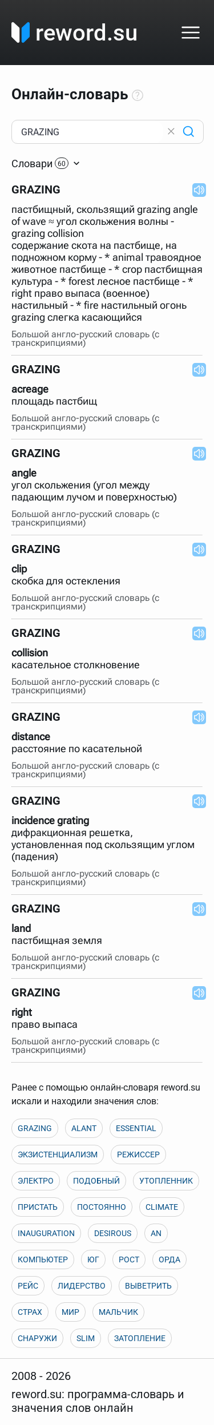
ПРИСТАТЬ (38, 1207)
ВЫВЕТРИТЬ (148, 1285)
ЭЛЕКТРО (36, 1180)
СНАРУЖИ (37, 1338)
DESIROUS (112, 1233)
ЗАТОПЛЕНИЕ (139, 1338)
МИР (70, 1312)
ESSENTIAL (136, 1128)
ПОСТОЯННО (101, 1207)
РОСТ (129, 1259)
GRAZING (35, 1128)
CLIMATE (162, 1207)
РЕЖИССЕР (138, 1154)
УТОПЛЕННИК (166, 1180)
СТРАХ (30, 1312)
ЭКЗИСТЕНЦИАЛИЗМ (58, 1154)
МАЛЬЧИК (118, 1312)
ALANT (83, 1128)
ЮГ (93, 1259)
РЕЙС (28, 1285)
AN (156, 1233)
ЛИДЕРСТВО (82, 1285)
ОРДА (169, 1259)
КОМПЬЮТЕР (43, 1259)
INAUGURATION (46, 1233)
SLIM (85, 1338)
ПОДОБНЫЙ (96, 1180)
